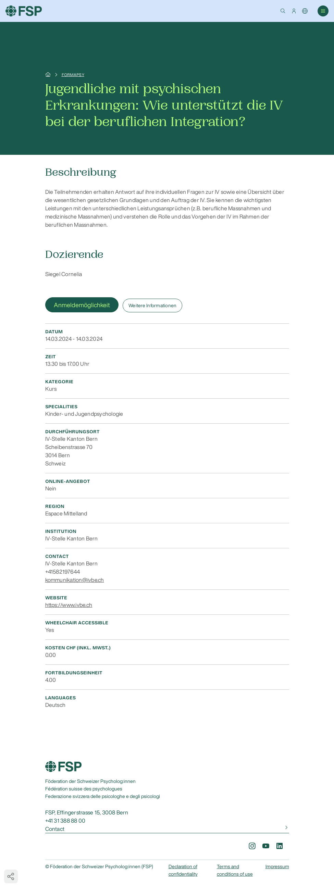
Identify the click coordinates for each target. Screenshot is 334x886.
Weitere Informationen (152, 305)
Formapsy (73, 74)
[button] (283, 11)
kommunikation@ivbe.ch (74, 580)
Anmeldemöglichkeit (82, 305)
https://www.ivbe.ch (68, 605)
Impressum (277, 866)
